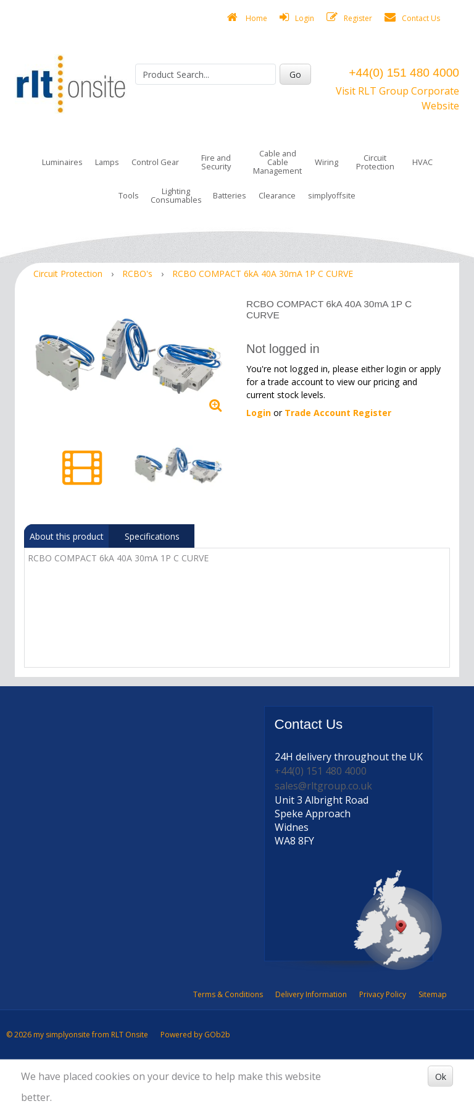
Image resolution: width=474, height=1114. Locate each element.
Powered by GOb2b (195, 1034)
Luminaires (62, 162)
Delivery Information (311, 994)
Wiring (326, 162)
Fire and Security (216, 162)
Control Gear (155, 162)
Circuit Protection (375, 162)
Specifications (152, 536)
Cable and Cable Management (277, 162)
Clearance (277, 195)
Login (297, 17)
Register (349, 17)
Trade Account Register (338, 413)
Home (247, 17)
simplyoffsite (332, 195)
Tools (128, 195)
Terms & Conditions (228, 994)
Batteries (229, 195)
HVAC (422, 162)
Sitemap (432, 994)
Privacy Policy (382, 994)
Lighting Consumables (176, 195)
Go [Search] (295, 74)
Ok (440, 1076)
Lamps (107, 162)
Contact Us (412, 17)
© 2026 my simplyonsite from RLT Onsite (77, 1034)
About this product (67, 536)
